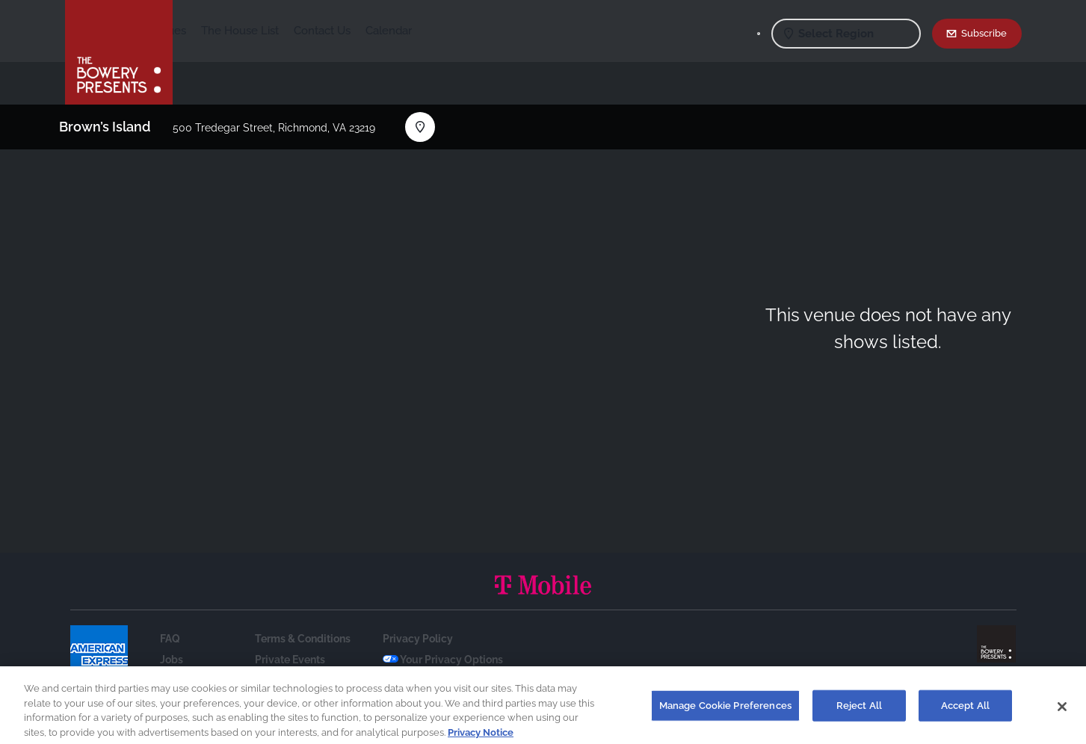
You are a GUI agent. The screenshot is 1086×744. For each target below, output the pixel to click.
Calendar (500, 30)
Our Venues (267, 30)
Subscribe (984, 33)
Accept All (965, 710)
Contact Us (433, 30)
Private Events (290, 660)
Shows (205, 30)
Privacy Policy (418, 639)
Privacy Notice (480, 737)
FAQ (170, 639)
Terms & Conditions (303, 639)
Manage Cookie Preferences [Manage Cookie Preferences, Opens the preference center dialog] (725, 710)
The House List (351, 30)
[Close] (1062, 711)
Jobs (171, 660)
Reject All (859, 710)
